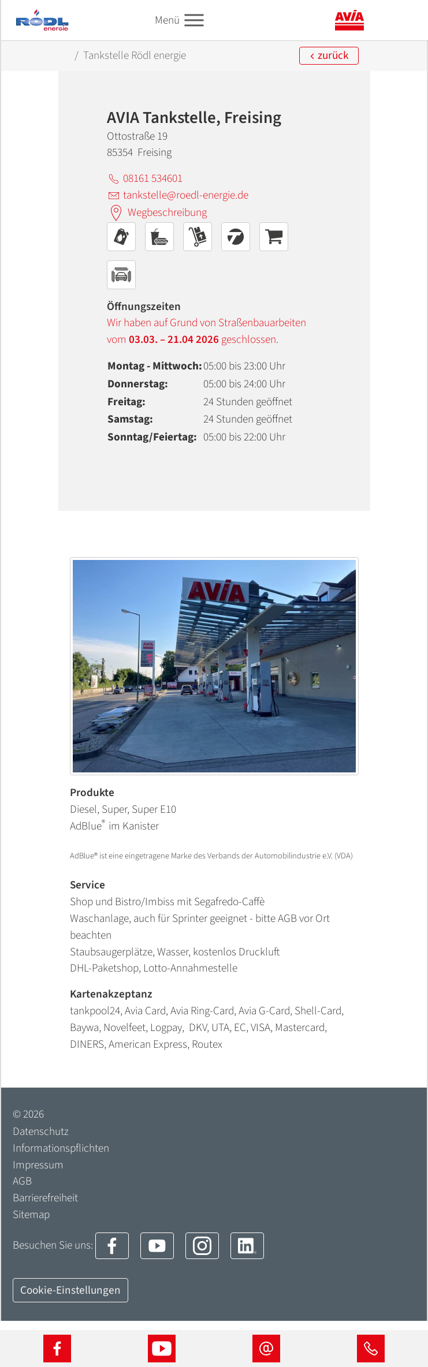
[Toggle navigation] (194, 20)
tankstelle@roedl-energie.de (177, 195)
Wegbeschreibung (157, 213)
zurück (329, 55)
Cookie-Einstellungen (70, 1290)
